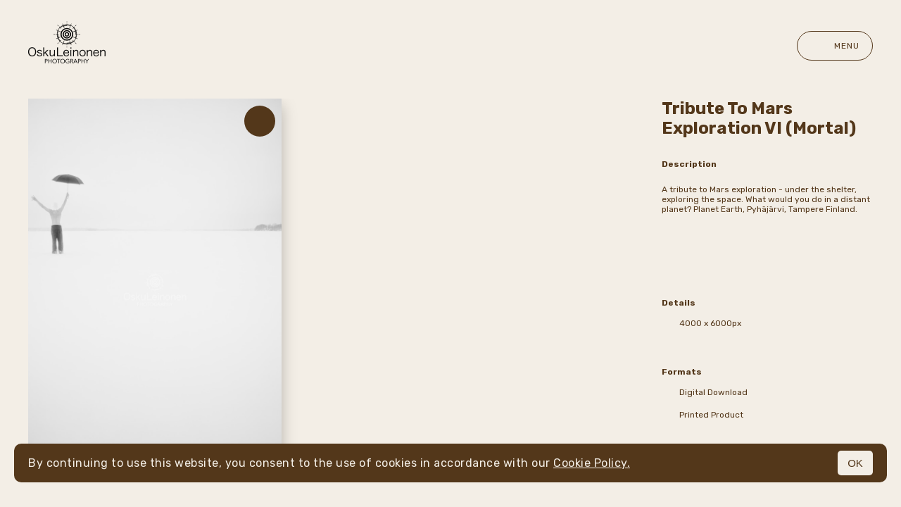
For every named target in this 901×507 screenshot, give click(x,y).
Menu (834, 45)
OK (855, 463)
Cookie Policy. (591, 463)
